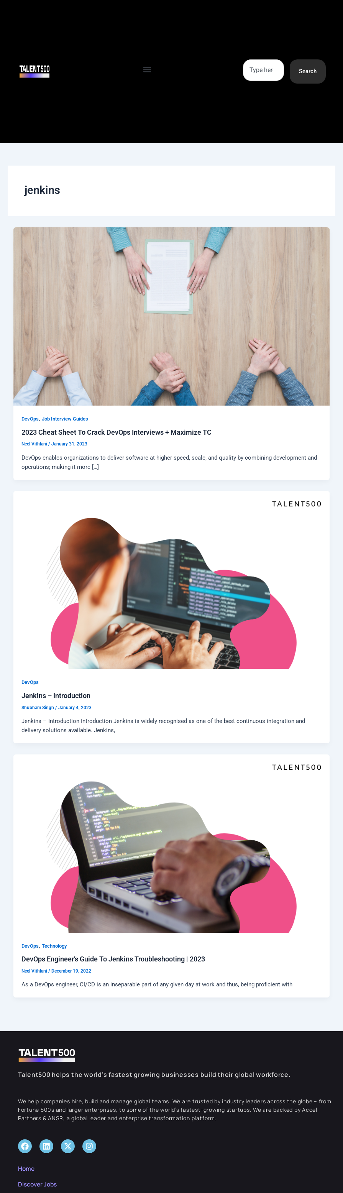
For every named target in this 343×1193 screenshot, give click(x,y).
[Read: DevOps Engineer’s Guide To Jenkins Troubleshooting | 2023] (171, 843)
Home (26, 1168)
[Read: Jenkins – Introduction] (171, 579)
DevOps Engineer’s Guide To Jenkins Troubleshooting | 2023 (113, 959)
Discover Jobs (38, 1184)
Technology (54, 946)
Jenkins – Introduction (55, 696)
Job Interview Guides (65, 419)
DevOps (30, 419)
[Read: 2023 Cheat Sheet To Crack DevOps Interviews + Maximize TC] (171, 315)
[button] (147, 69)
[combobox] (263, 70)
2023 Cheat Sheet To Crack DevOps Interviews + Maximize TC (116, 432)
